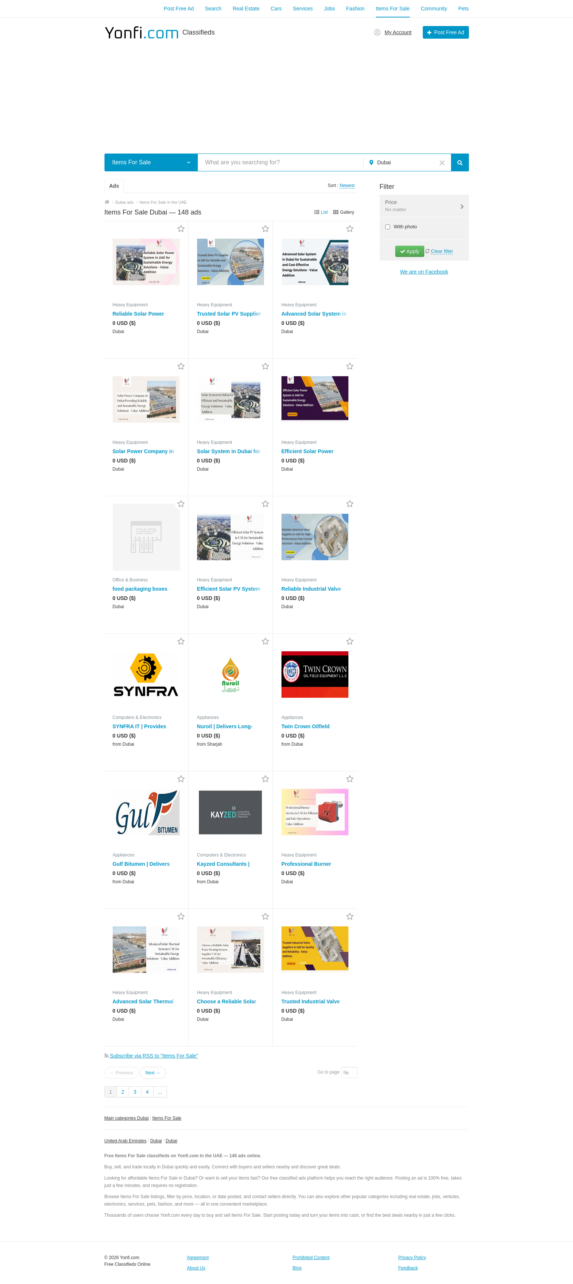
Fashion (355, 9)
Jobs (329, 9)
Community (434, 9)
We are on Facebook (424, 272)
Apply (409, 251)
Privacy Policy (412, 1257)
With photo (405, 226)
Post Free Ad (179, 9)
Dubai (156, 1140)
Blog (297, 1268)
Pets (463, 9)
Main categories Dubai (126, 1118)
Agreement (198, 1257)
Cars (276, 9)
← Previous (121, 1072)
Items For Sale (393, 9)
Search (213, 9)
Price (419, 206)
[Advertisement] (286, 92)
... (160, 1092)
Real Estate (246, 9)
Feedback (408, 1268)
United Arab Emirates (125, 1140)
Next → (152, 1072)
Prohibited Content (311, 1257)
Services (303, 9)
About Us (196, 1268)
